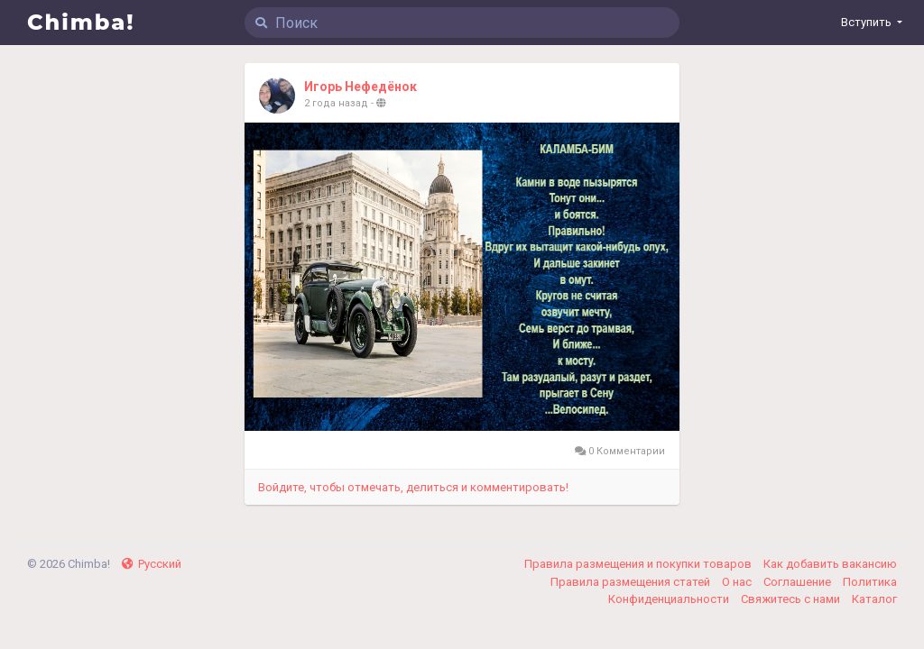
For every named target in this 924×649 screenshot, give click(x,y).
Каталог (874, 599)
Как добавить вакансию (830, 564)
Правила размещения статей (631, 582)
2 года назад (336, 103)
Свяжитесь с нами (792, 599)
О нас (738, 582)
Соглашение (798, 582)
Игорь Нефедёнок (360, 86)
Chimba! (81, 22)
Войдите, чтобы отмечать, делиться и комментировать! (413, 487)
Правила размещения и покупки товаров (639, 564)
